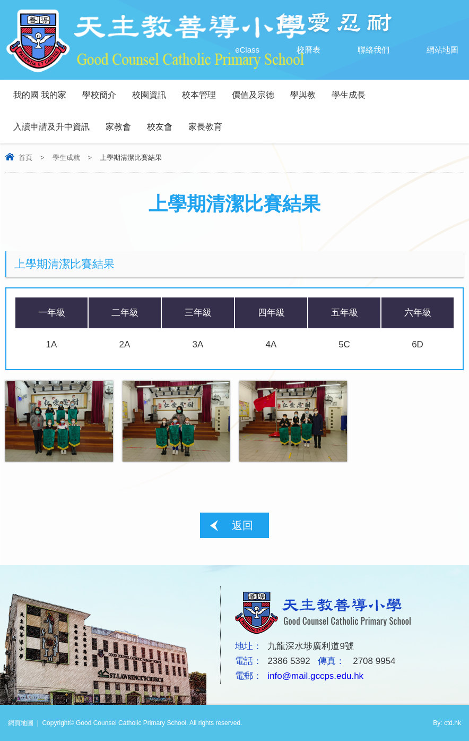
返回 (242, 525)
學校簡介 (99, 94)
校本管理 (199, 94)
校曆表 (297, 50)
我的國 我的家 (39, 94)
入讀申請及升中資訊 (51, 126)
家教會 (118, 126)
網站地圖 (431, 50)
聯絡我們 (362, 50)
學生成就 (66, 157)
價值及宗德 (253, 94)
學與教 (303, 94)
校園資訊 (149, 94)
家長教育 (205, 126)
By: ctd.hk (447, 723)
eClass (236, 50)
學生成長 (349, 94)
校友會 (159, 126)
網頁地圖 (20, 723)
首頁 (25, 157)
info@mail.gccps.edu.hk (315, 676)
